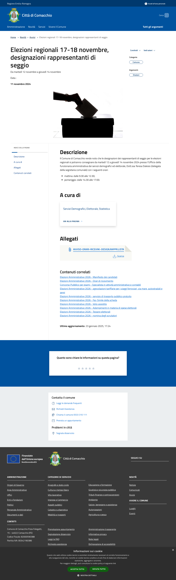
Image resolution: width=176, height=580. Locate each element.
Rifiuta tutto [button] (99, 569)
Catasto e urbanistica (58, 509)
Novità (23, 37)
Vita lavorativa (54, 495)
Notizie (132, 485)
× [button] (173, 550)
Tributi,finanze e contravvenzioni (104, 494)
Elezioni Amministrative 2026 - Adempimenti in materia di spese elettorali (98, 308)
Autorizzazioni (95, 509)
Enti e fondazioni (15, 499)
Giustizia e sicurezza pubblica (102, 489)
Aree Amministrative (17, 490)
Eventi (132, 513)
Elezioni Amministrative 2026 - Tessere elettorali (85, 312)
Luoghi (132, 508)
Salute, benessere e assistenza (103, 504)
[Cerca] (165, 15)
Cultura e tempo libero (58, 490)
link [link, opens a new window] (114, 563)
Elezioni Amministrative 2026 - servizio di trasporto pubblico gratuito (95, 296)
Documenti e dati (15, 514)
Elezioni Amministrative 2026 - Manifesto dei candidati (88, 277)
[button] (88, 575)
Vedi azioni (150, 50)
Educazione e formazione (100, 484)
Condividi (135, 50)
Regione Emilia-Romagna (19, 3)
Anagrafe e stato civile (58, 485)
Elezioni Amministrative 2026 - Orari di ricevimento (86, 281)
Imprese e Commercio (58, 499)
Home (13, 37)
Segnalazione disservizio (59, 534)
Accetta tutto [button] (77, 569)
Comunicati (134, 490)
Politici (10, 504)
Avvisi (32, 37)
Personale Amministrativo (19, 509)
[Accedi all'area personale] (155, 3)
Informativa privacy (98, 534)
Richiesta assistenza (57, 544)
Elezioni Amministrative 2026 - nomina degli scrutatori (88, 315)
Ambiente (93, 499)
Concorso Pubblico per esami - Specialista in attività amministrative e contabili (100, 285)
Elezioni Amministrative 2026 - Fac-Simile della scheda (88, 300)
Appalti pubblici (55, 504)
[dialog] (88, 563)
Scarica (118, 256)
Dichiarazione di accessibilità (102, 544)
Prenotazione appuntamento (61, 529)
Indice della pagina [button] (22, 147)
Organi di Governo (15, 485)
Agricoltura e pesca (97, 514)
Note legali (94, 539)
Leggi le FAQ (53, 539)
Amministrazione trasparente (102, 529)
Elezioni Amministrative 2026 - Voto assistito (83, 304)
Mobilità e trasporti (57, 514)
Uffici (9, 495)
